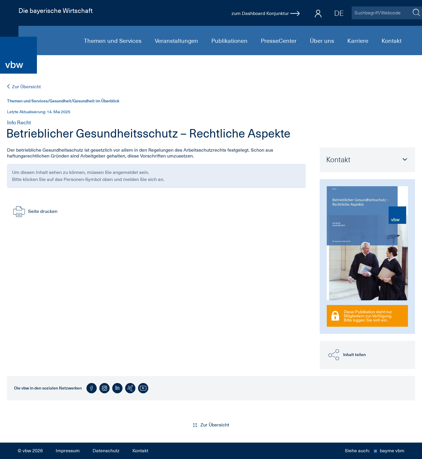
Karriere (358, 40)
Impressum (68, 451)
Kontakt (391, 40)
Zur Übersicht (24, 86)
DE (339, 13)
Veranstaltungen (177, 40)
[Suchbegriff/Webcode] (381, 12)
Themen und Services (113, 40)
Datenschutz (106, 451)
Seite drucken (34, 211)
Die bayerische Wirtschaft (55, 10)
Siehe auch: (374, 451)
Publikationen (230, 40)
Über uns (323, 40)
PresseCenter (279, 40)
